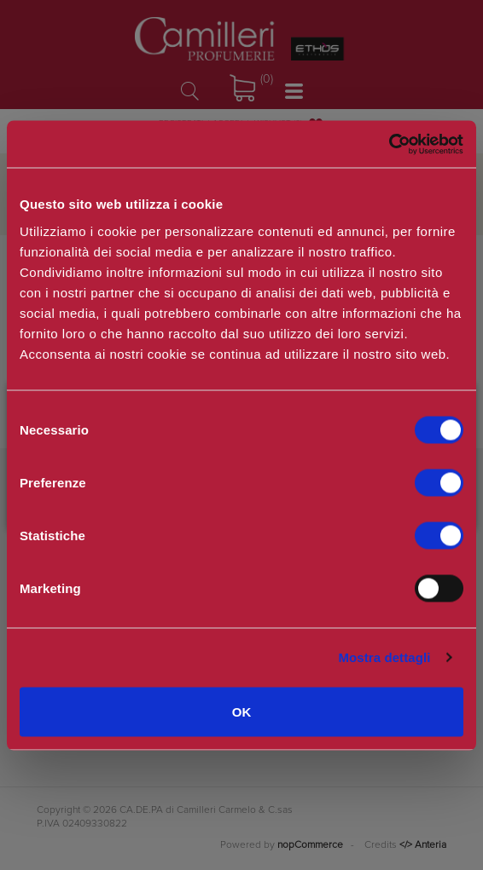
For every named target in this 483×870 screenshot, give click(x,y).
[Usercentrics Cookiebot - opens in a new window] (388, 144)
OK (242, 711)
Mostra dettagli (384, 657)
